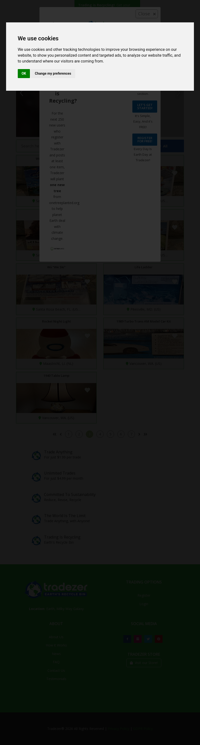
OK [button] (24, 73)
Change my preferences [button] (53, 73)
